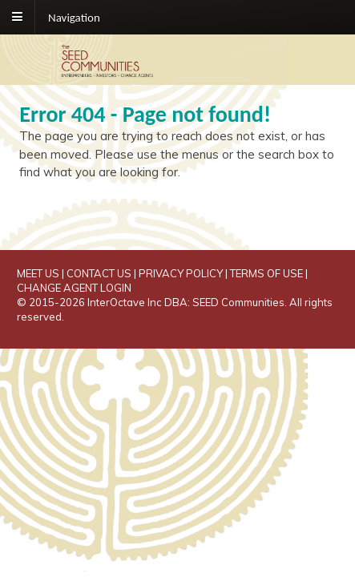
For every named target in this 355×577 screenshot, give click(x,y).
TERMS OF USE (266, 273)
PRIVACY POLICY (181, 273)
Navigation (74, 17)
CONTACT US (99, 273)
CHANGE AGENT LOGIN (74, 287)
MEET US (38, 273)
